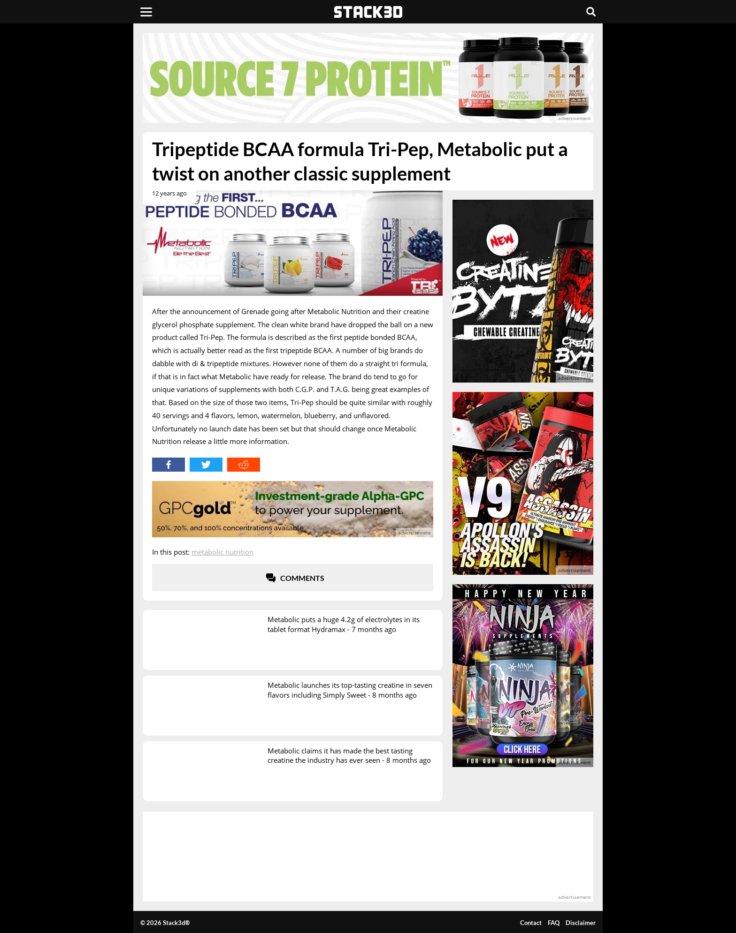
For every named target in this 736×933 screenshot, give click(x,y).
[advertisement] (74, 208)
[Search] (591, 11)
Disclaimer (581, 922)
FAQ (554, 922)
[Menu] (146, 11)
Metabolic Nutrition (222, 552)
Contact (531, 922)
